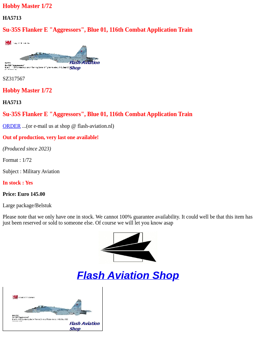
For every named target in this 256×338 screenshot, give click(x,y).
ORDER (12, 126)
